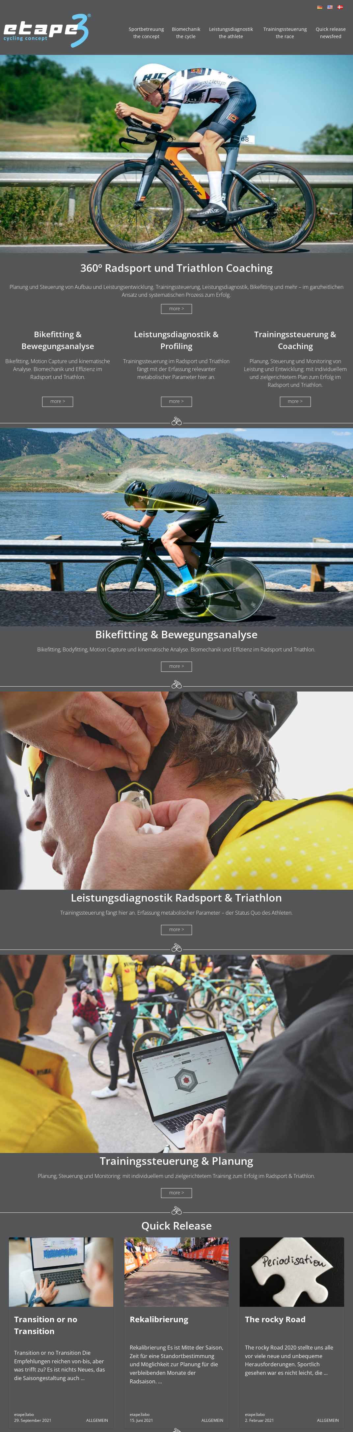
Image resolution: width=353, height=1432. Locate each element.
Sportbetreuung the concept (146, 32)
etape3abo (24, 1414)
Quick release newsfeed (331, 32)
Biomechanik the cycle (186, 32)
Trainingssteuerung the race (285, 32)
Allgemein (97, 1420)
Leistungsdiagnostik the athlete (231, 32)
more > (176, 308)
